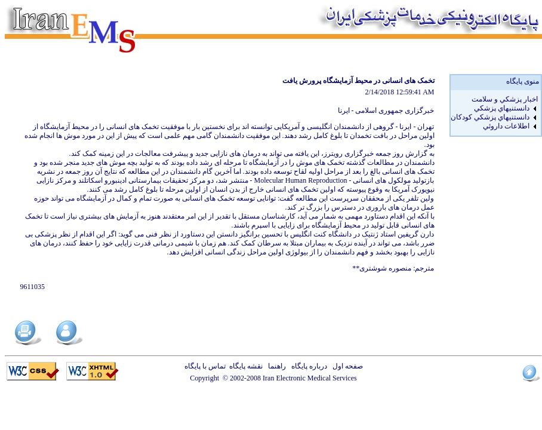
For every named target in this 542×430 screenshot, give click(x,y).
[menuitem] (494, 99)
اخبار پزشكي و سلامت (505, 99)
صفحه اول (346, 366)
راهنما (275, 366)
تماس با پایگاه (206, 366)
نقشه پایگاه (246, 366)
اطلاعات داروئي (506, 126)
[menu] (494, 113)
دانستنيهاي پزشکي (501, 108)
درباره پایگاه (307, 366)
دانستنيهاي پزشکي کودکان (490, 117)
